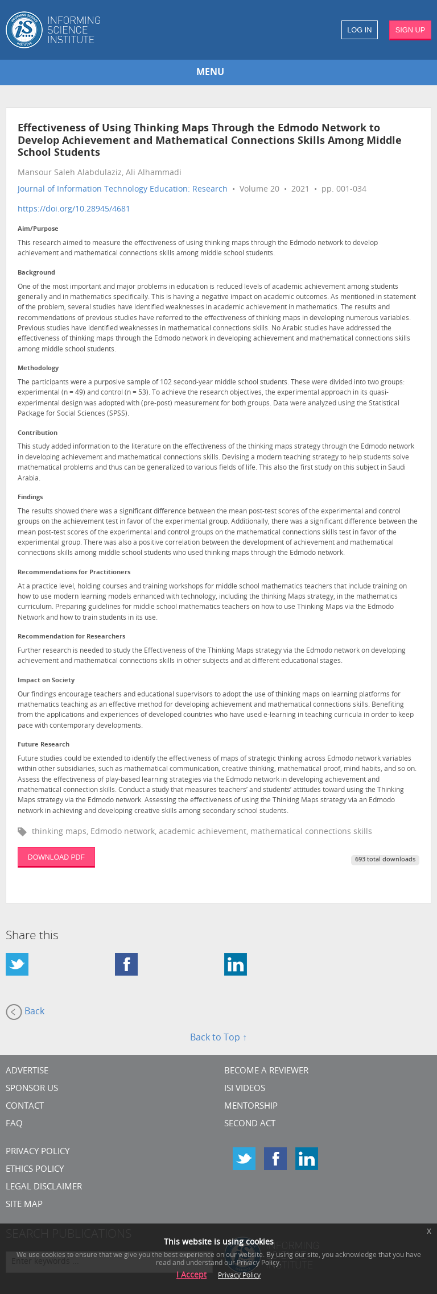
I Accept (191, 1275)
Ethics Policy (35, 1170)
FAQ (14, 1124)
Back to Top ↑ (218, 1038)
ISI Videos (244, 1089)
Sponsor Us (32, 1089)
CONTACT (25, 1106)
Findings (30, 498)
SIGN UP (410, 30)
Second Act (249, 1124)
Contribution (37, 433)
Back (25, 1012)
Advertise (27, 1071)
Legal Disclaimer (44, 1187)
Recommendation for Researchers (71, 637)
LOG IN (359, 30)
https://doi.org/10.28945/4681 (74, 209)
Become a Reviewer (266, 1071)
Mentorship (251, 1106)
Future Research (43, 745)
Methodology (38, 369)
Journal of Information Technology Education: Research (123, 189)
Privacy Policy (37, 1152)
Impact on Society (46, 681)
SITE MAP (24, 1205)
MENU (210, 72)
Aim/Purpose (38, 229)
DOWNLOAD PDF (56, 857)
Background (36, 273)
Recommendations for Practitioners (74, 573)
